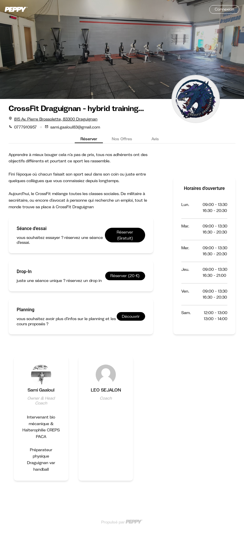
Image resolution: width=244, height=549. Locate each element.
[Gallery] (122, 425)
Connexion (224, 9)
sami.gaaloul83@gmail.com (75, 127)
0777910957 (25, 127)
